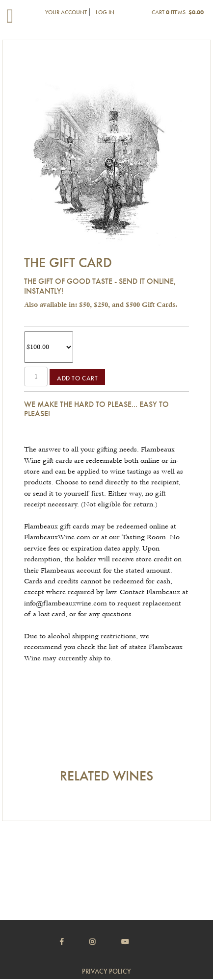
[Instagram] (104, 941)
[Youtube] (137, 941)
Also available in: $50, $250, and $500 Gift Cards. (100, 305)
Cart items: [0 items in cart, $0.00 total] (178, 12)
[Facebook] (74, 941)
